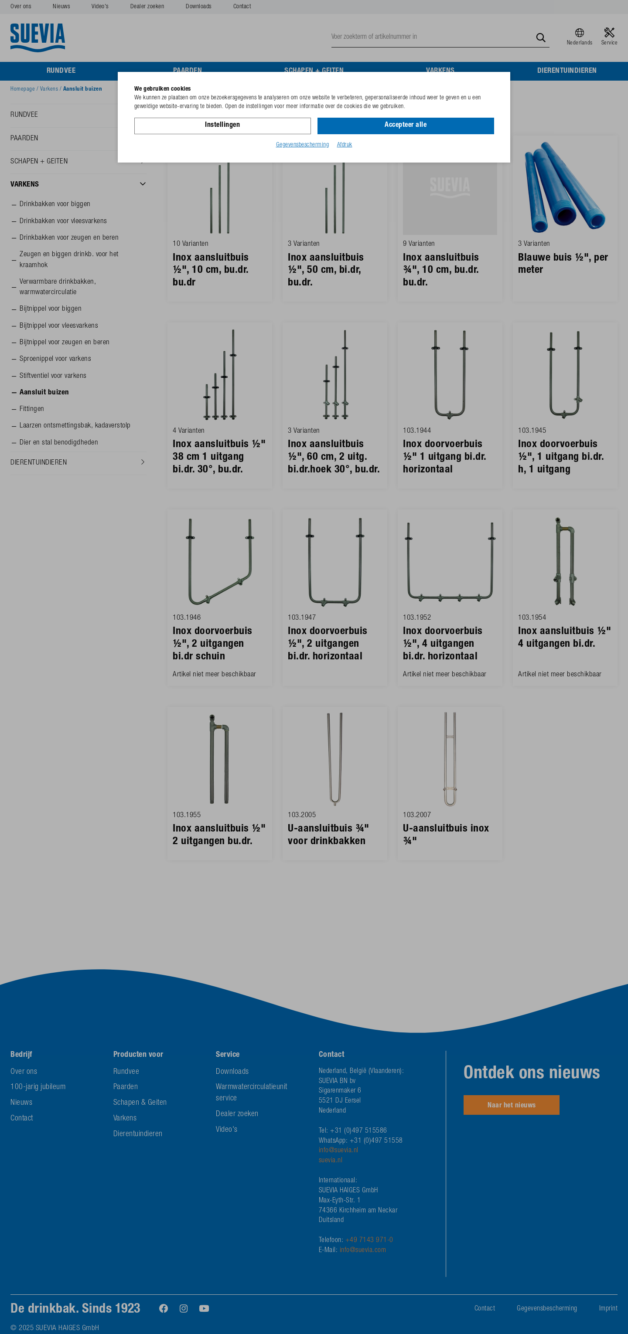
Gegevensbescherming (302, 145)
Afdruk (344, 145)
